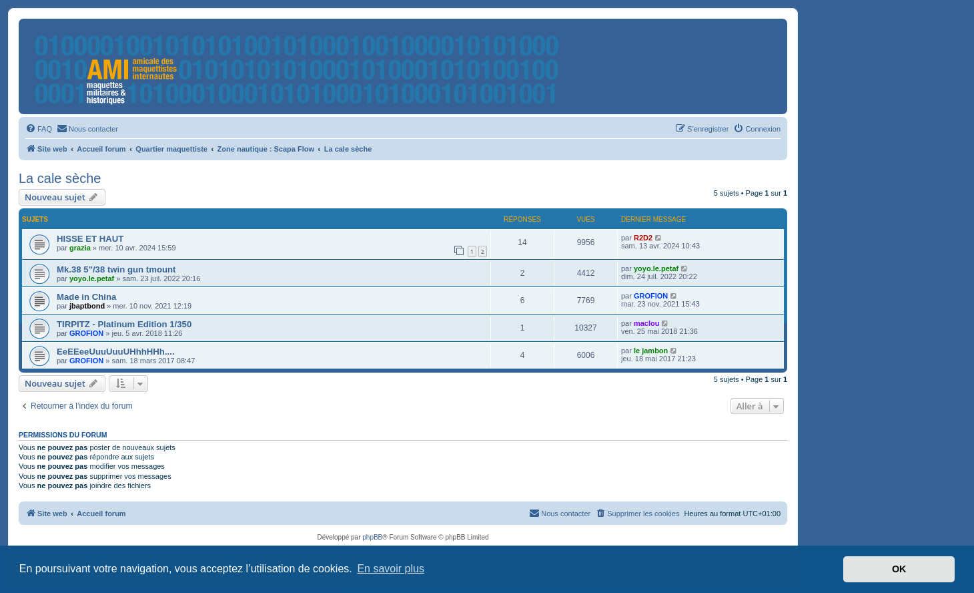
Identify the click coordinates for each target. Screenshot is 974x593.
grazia (80, 248)
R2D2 (643, 238)
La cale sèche (60, 178)
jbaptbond (87, 306)
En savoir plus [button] (390, 568)
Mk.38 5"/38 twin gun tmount (116, 269)
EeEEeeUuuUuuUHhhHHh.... (116, 352)
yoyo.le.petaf (91, 278)
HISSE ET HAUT (90, 239)
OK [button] (899, 569)
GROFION (651, 296)
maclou (647, 323)
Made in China (86, 297)
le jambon (651, 351)
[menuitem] (38, 129)
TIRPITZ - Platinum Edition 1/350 (124, 324)
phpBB (372, 537)
